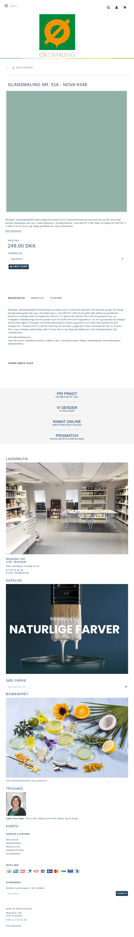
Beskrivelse (16, 298)
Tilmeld (122, 893)
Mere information (13, 230)
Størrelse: (15, 253)
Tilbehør (56, 298)
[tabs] (108, 7)
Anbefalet (37, 298)
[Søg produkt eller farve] (126, 686)
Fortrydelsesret (13, 926)
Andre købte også (20, 363)
